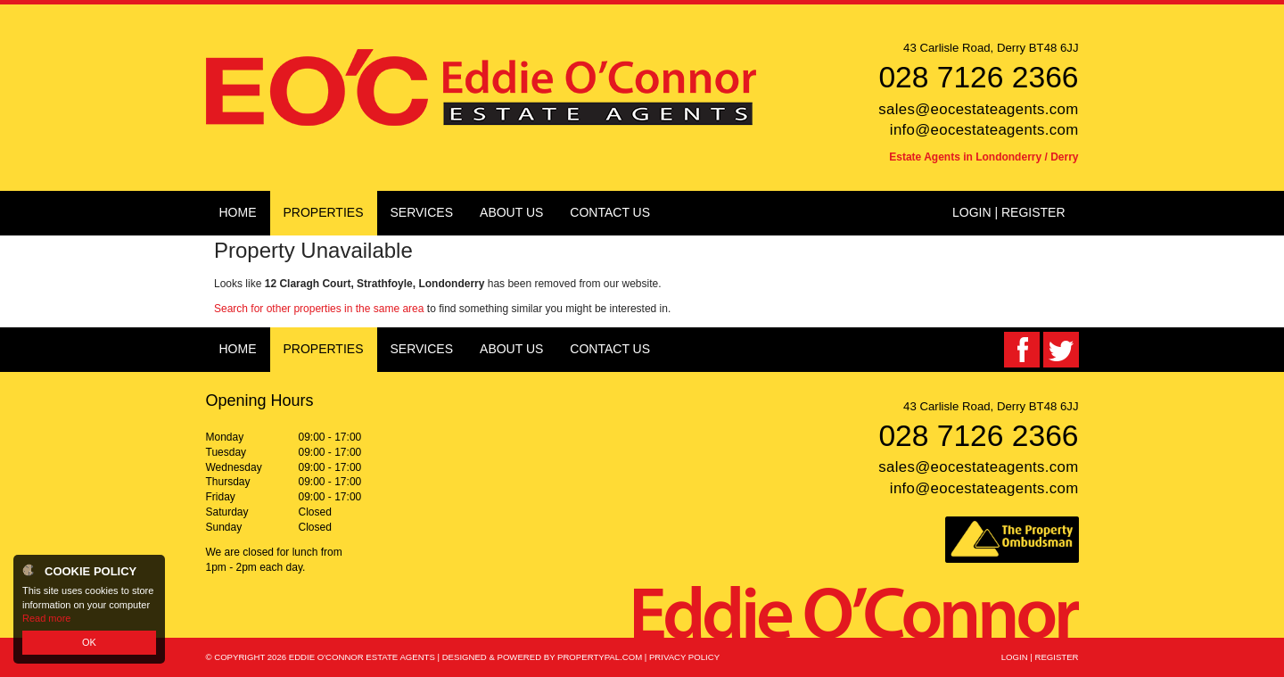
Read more (46, 618)
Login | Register (1009, 212)
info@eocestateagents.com (984, 129)
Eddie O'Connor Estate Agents (362, 657)
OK (89, 642)
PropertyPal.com (599, 657)
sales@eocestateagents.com (978, 109)
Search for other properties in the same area (319, 308)
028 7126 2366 (978, 77)
